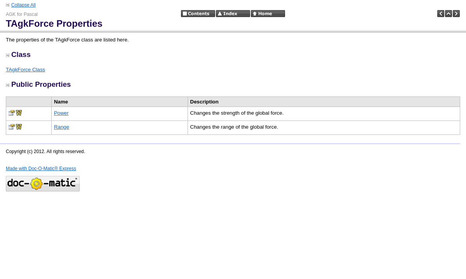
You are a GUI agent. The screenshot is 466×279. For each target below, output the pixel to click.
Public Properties (38, 84)
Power (61, 113)
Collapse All (23, 5)
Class (18, 54)
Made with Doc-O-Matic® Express (41, 168)
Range (61, 127)
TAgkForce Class (25, 69)
